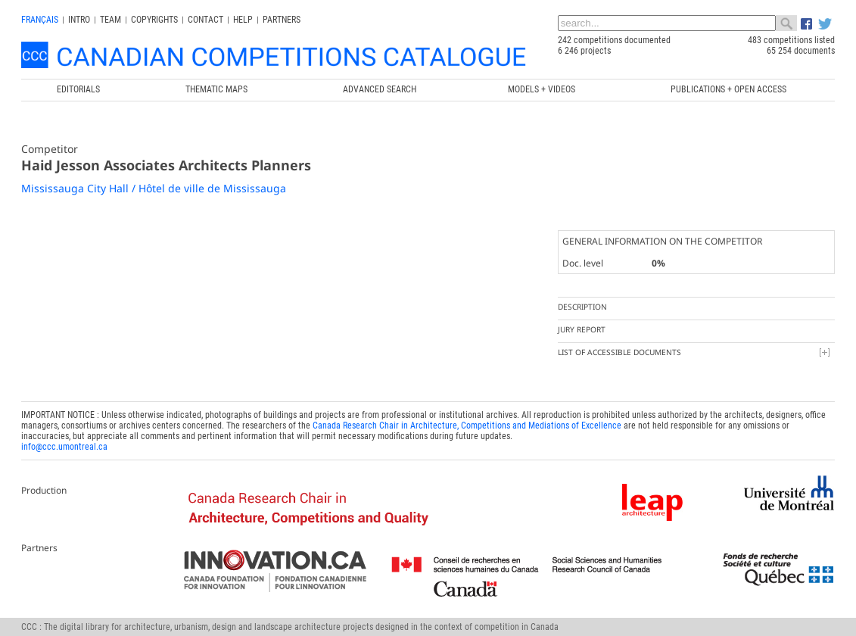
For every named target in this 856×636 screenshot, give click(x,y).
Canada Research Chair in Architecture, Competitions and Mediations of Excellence (467, 425)
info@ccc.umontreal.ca (64, 446)
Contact (205, 19)
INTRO (79, 19)
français (39, 19)
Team (110, 19)
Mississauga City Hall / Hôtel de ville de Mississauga (153, 188)
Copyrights (154, 19)
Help (243, 19)
